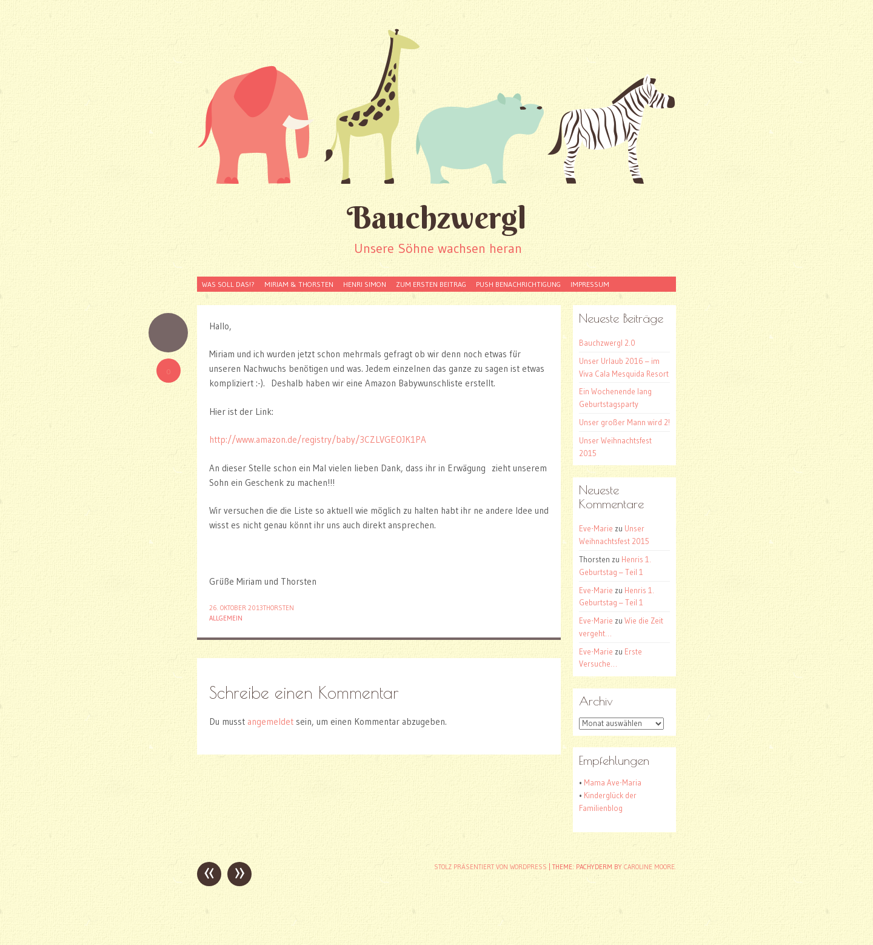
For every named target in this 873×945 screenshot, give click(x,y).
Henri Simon (364, 284)
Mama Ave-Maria (612, 782)
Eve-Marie (596, 528)
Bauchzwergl (436, 217)
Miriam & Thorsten (298, 284)
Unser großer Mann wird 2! (624, 422)
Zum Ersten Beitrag (431, 284)
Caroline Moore (649, 867)
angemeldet (270, 721)
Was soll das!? (228, 284)
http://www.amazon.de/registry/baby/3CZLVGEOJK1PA (317, 439)
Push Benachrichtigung (518, 284)
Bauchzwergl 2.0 (607, 343)
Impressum (589, 284)
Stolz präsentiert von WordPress (490, 867)
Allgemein (225, 618)
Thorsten (278, 608)
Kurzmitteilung (168, 332)
